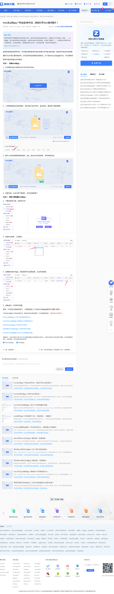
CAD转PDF (37, 569)
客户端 (97, 4)
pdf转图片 (31, 534)
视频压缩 (44, 538)
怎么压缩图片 (50, 530)
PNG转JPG (37, 581)
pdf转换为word (63, 546)
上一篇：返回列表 (8, 349)
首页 (5, 10)
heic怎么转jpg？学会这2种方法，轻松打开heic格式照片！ (37, 16)
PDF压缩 (103, 45)
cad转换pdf (44, 546)
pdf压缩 (98, 534)
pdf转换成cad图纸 (73, 538)
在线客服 (90, 570)
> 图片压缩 (84, 57)
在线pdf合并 (29, 546)
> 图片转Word (84, 51)
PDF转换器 (22, 337)
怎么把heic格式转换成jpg (43, 399)
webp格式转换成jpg (70, 551)
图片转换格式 (3, 534)
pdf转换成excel (4, 542)
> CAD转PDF (95, 54)
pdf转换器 (97, 538)
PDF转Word (103, 43)
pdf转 (10, 546)
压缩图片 (43, 530)
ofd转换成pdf (80, 551)
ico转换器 (50, 542)
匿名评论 (59, 369)
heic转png (12, 542)
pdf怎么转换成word (5, 530)
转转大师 (28, 26)
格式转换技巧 (12, 534)
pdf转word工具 (91, 534)
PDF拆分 (56, 538)
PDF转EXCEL (27, 566)
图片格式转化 (102, 542)
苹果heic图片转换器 (20, 538)
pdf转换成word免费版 (18, 546)
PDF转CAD (96, 45)
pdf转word (104, 534)
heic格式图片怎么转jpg (46, 388)
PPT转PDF (37, 578)
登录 (105, 4)
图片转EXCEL (27, 581)
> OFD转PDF (106, 54)
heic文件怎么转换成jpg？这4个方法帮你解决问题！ (18, 332)
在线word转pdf (82, 534)
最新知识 (93, 74)
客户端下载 (3, 575)
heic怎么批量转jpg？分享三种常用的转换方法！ (17, 317)
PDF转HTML (38, 584)
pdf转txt (92, 546)
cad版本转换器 (10, 538)
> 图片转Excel (96, 51)
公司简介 (2, 563)
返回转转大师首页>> (56, 313)
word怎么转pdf (28, 530)
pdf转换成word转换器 (74, 546)
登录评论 (69, 369)
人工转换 (109, 9)
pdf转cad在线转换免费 (58, 551)
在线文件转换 (3, 546)
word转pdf (36, 530)
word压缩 (76, 542)
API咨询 (78, 4)
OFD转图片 (34, 542)
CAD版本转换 (16, 572)
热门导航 (69, 4)
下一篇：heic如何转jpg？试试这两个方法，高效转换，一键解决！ (58, 349)
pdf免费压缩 (36, 546)
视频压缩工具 (99, 546)
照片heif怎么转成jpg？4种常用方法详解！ (15, 325)
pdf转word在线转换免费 (31, 551)
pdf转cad (57, 534)
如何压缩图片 (71, 530)
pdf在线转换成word (92, 542)
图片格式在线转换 (53, 546)
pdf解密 (79, 530)
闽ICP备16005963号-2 (79, 591)
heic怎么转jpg (8, 342)
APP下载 (87, 4)
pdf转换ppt (91, 530)
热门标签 (101, 74)
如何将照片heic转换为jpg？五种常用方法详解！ (17, 329)
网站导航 (93, 591)
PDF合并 (26, 584)
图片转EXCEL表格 (5, 551)
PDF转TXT (16, 587)
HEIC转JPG (27, 578)
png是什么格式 (42, 542)
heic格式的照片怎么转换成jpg (31, 388)
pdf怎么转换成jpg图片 (17, 530)
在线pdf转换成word (22, 534)
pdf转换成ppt (104, 538)
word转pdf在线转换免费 (17, 551)
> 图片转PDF (84, 54)
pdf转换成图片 (64, 538)
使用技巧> (16, 16)
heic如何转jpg (27, 421)
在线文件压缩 (69, 542)
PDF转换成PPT (17, 566)
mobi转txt (83, 542)
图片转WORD (16, 581)
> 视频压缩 (106, 57)
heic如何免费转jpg (36, 421)
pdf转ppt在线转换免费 (44, 551)
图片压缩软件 (64, 534)
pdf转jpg (38, 538)
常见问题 (2, 566)
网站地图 (88, 591)
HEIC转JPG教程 (18, 388)
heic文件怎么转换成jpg (29, 399)
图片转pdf (50, 534)
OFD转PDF (26, 542)
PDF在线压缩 (30, 538)
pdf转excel (19, 542)
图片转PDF (16, 569)
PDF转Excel (87, 45)
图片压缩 (50, 538)
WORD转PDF (27, 572)
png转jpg (84, 530)
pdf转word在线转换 (59, 542)
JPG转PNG (27, 575)
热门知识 (84, 74)
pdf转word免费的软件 (60, 530)
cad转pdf (82, 538)
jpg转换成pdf (73, 534)
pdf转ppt (2, 538)
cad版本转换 (89, 538)
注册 (109, 4)
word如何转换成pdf (100, 530)
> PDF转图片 (106, 51)
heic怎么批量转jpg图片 (29, 432)
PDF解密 (26, 569)
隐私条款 (2, 569)
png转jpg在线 (84, 546)
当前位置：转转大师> (6, 16)
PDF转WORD (16, 563)
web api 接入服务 (4, 572)
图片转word (107, 546)
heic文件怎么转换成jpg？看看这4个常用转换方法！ (18, 321)
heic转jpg (20, 342)
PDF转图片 (37, 563)
